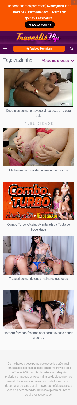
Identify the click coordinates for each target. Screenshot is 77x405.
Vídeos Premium (39, 48)
